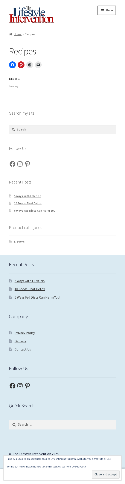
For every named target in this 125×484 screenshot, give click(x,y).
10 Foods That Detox (28, 203)
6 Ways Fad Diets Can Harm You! (35, 210)
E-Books (19, 241)
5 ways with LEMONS (27, 196)
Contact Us (23, 349)
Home (17, 34)
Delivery (20, 341)
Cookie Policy (79, 466)
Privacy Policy (25, 333)
